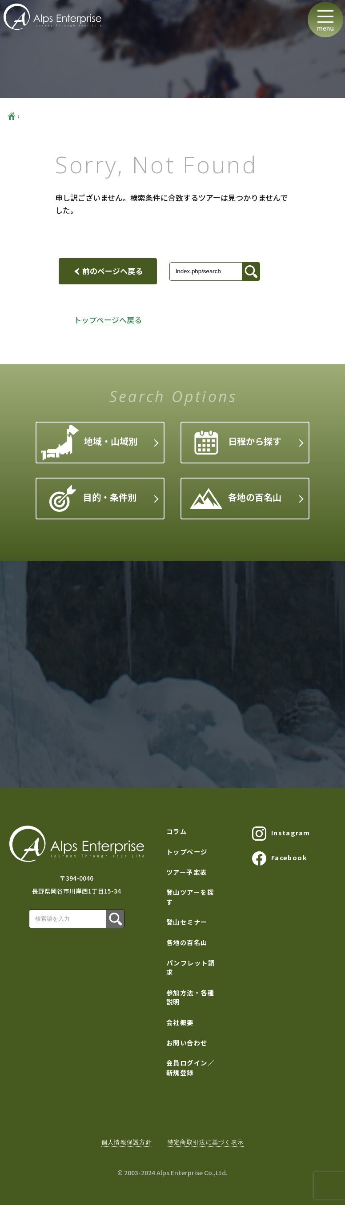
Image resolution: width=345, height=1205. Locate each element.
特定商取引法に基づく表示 (206, 1142)
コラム (176, 831)
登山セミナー (187, 921)
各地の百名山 (235, 498)
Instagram (281, 833)
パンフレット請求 (190, 967)
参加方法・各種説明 (190, 997)
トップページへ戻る (108, 319)
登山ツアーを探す (190, 896)
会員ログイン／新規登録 (190, 1067)
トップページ (187, 851)
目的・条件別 (92, 498)
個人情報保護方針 (126, 1142)
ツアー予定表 (186, 872)
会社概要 (180, 1022)
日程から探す (237, 443)
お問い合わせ (187, 1042)
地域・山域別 (89, 443)
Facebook (279, 858)
